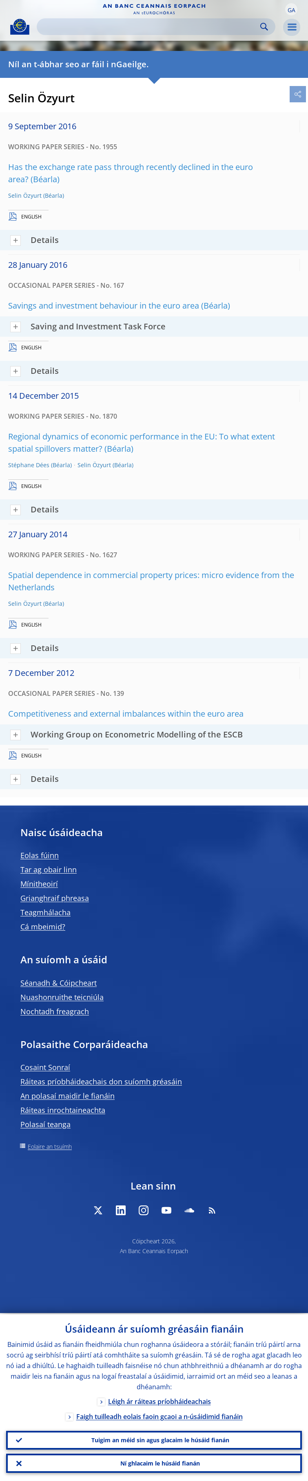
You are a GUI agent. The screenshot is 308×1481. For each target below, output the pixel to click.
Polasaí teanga (45, 1124)
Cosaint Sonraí (45, 1067)
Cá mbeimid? (42, 926)
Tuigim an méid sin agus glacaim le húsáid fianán (160, 1439)
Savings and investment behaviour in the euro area (103, 305)
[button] (291, 9)
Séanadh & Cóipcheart (58, 983)
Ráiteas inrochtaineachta (62, 1110)
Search (264, 27)
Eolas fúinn (39, 855)
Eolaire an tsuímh (50, 1146)
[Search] (149, 27)
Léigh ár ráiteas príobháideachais (159, 1400)
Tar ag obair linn (48, 869)
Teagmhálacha (45, 912)
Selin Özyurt (25, 195)
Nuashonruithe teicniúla (62, 997)
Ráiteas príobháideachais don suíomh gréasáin (101, 1081)
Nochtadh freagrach (54, 1011)
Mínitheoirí (39, 884)
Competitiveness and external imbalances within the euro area (126, 713)
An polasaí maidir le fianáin (67, 1096)
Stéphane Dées (28, 465)
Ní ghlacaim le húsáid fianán (160, 1463)
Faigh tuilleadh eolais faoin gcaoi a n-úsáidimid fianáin (159, 1415)
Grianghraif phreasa (54, 898)
